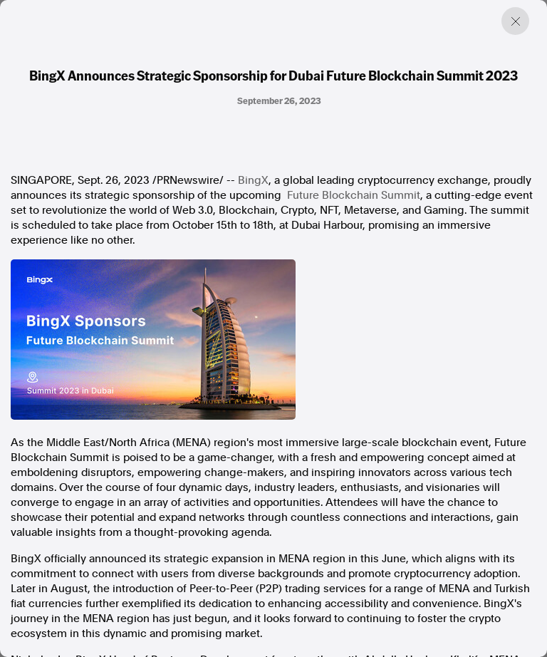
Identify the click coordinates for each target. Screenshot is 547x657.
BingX (253, 180)
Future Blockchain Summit (353, 195)
